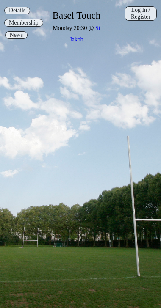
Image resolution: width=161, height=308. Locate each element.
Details (17, 10)
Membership (24, 22)
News (16, 35)
